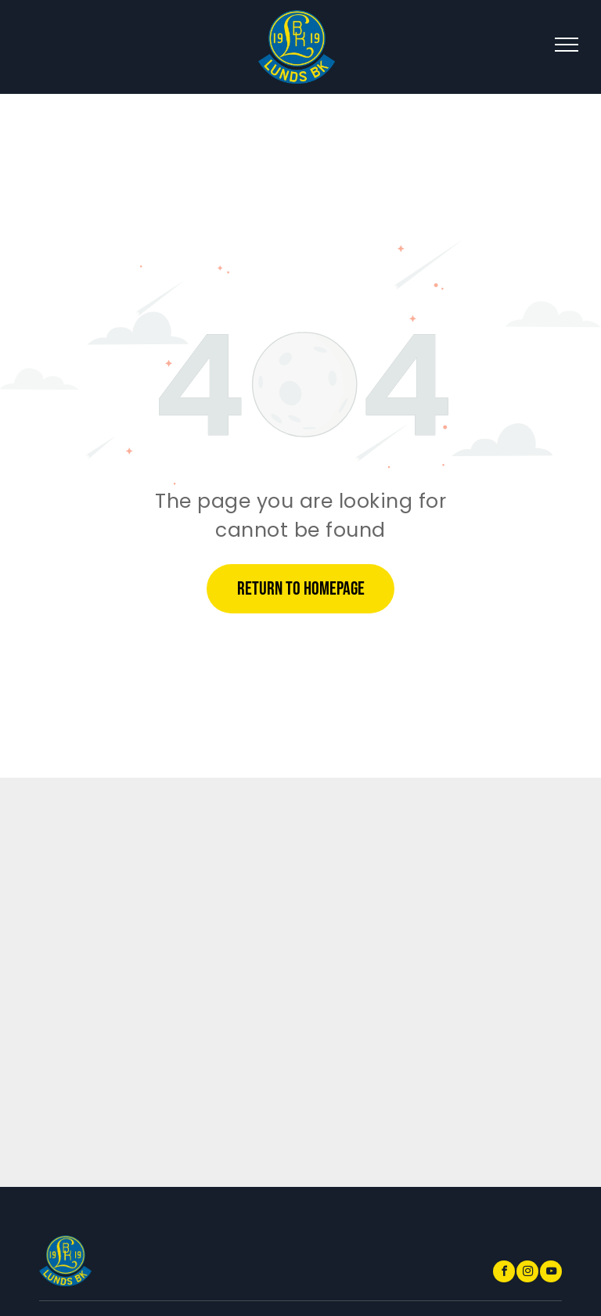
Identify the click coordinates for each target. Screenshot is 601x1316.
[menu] (566, 44)
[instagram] (527, 1273)
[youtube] (551, 1273)
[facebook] (504, 1273)
